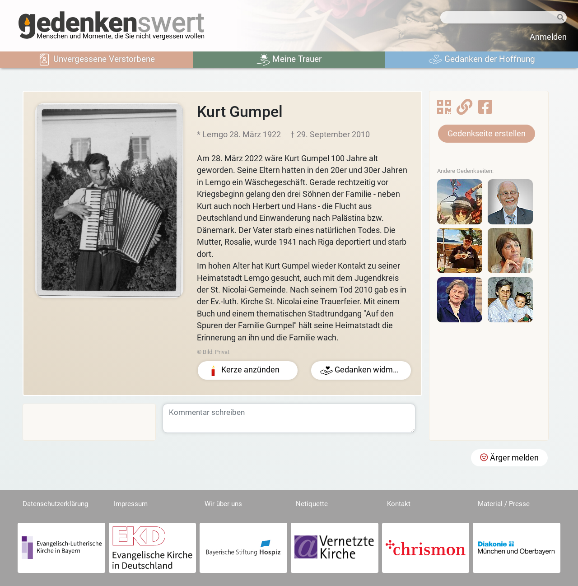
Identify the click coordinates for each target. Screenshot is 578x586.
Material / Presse (504, 504)
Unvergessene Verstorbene (96, 59)
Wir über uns (223, 504)
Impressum (131, 504)
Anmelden (548, 37)
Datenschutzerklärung (55, 504)
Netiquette (312, 504)
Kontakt (398, 504)
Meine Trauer (289, 59)
